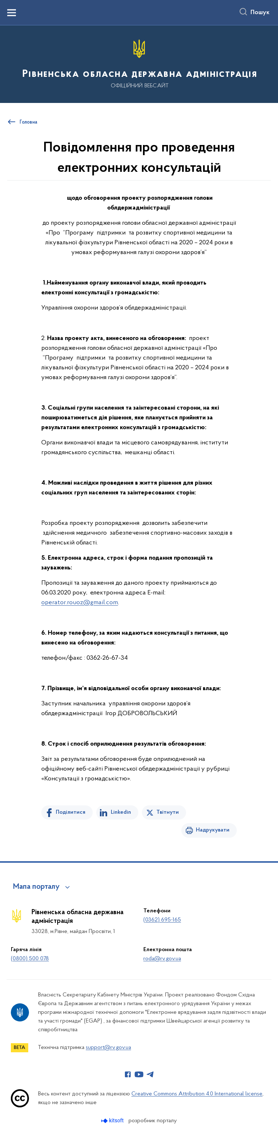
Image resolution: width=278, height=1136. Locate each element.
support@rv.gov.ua (108, 1047)
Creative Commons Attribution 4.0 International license (196, 1094)
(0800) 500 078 (30, 959)
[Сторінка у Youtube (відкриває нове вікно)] (139, 1074)
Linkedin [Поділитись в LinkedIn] (121, 812)
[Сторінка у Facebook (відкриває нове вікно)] (127, 1074)
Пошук (260, 12)
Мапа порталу (36, 887)
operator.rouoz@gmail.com (79, 602)
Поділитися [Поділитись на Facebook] (70, 812)
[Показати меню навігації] (11, 12)
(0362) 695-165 (162, 920)
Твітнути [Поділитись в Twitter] (167, 812)
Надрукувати (212, 830)
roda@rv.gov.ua (162, 959)
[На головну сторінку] (139, 63)
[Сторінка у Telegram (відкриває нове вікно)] (150, 1074)
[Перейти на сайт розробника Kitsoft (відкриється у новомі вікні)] (113, 1120)
